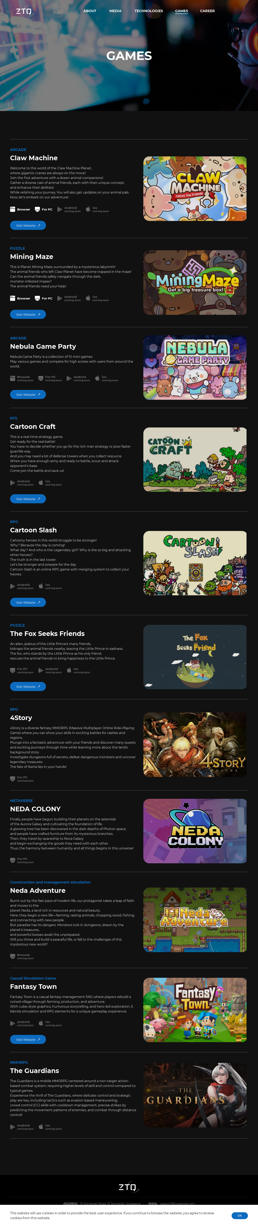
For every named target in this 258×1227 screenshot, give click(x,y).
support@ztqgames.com (177, 1203)
